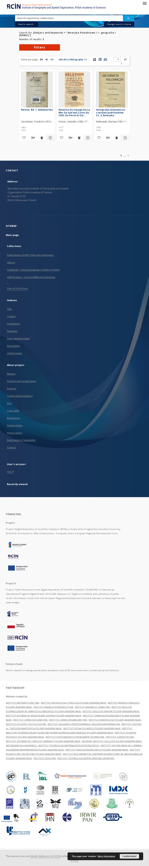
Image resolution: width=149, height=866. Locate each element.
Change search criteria (119, 24)
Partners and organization (21, 381)
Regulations (13, 418)
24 (41, 59)
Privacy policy (14, 432)
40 (46, 59)
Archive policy (15, 425)
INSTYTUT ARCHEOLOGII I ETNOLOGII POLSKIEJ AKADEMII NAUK (74, 702)
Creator (11, 316)
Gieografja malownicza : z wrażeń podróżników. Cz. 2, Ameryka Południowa (111, 112)
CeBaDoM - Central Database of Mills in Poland (33, 269)
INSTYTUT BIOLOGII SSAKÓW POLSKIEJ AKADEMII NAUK (111, 711)
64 (52, 59)
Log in (10, 471)
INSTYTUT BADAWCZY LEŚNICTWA (92, 707)
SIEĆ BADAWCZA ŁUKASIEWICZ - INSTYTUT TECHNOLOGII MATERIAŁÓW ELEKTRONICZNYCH (53, 745)
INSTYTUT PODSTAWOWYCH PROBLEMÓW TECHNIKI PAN (75, 736)
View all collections (17, 288)
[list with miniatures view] (100, 59)
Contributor (13, 323)
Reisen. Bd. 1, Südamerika (37, 109)
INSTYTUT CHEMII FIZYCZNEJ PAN (30, 719)
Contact (11, 447)
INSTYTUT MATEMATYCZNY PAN (23, 702)
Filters (39, 47)
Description (13, 346)
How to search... (26, 24)
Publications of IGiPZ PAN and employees (30, 255)
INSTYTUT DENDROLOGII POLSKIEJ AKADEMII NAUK (115, 719)
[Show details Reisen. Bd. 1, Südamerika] (49, 137)
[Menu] (144, 3)
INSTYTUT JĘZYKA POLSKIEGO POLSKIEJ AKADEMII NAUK (92, 728)
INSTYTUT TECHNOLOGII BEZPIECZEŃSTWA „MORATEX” (86, 758)
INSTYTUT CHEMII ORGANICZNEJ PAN (68, 719)
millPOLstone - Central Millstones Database (31, 277)
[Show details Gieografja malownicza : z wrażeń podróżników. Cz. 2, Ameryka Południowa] (124, 137)
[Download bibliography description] (32, 137)
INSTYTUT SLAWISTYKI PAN (120, 736)
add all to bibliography (73, 59)
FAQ (9, 403)
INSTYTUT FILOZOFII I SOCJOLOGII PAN (26, 724)
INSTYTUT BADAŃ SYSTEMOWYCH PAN (54, 707)
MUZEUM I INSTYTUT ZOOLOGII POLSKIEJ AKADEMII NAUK (112, 741)
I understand (129, 856)
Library (11, 262)
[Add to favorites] (23, 137)
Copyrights (13, 410)
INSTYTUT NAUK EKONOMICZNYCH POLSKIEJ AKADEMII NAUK (97, 749)
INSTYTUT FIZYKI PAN (45, 758)
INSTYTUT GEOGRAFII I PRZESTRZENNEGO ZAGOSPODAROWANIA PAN (84, 724)
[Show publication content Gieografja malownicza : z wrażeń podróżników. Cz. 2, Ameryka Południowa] (116, 137)
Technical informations (20, 396)
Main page (12, 235)
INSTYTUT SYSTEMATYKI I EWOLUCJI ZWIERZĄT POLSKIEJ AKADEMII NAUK (43, 741)
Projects (11, 388)
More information (106, 856)
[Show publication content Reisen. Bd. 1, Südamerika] (41, 137)
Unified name (14, 353)
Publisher (12, 331)
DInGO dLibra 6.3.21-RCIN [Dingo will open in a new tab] (45, 856)
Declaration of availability (21, 440)
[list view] (105, 59)
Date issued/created (18, 338)
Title (9, 309)
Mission (11, 373)
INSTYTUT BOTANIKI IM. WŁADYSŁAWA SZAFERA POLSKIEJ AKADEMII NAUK (44, 715)
